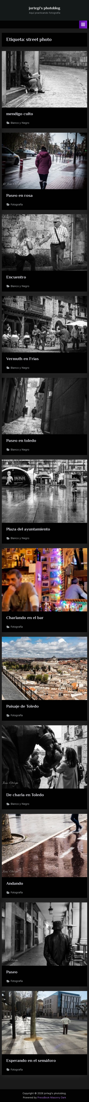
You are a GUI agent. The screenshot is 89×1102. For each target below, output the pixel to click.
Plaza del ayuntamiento (28, 529)
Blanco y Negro (20, 122)
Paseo (11, 972)
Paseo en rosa (19, 195)
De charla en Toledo (25, 794)
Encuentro (16, 277)
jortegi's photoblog (44, 8)
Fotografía (17, 204)
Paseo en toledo (21, 440)
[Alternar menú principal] (83, 24)
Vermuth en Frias (22, 358)
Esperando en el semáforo (31, 1060)
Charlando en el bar (25, 617)
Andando (14, 883)
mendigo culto (19, 113)
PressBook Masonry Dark (51, 1097)
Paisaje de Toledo (22, 706)
